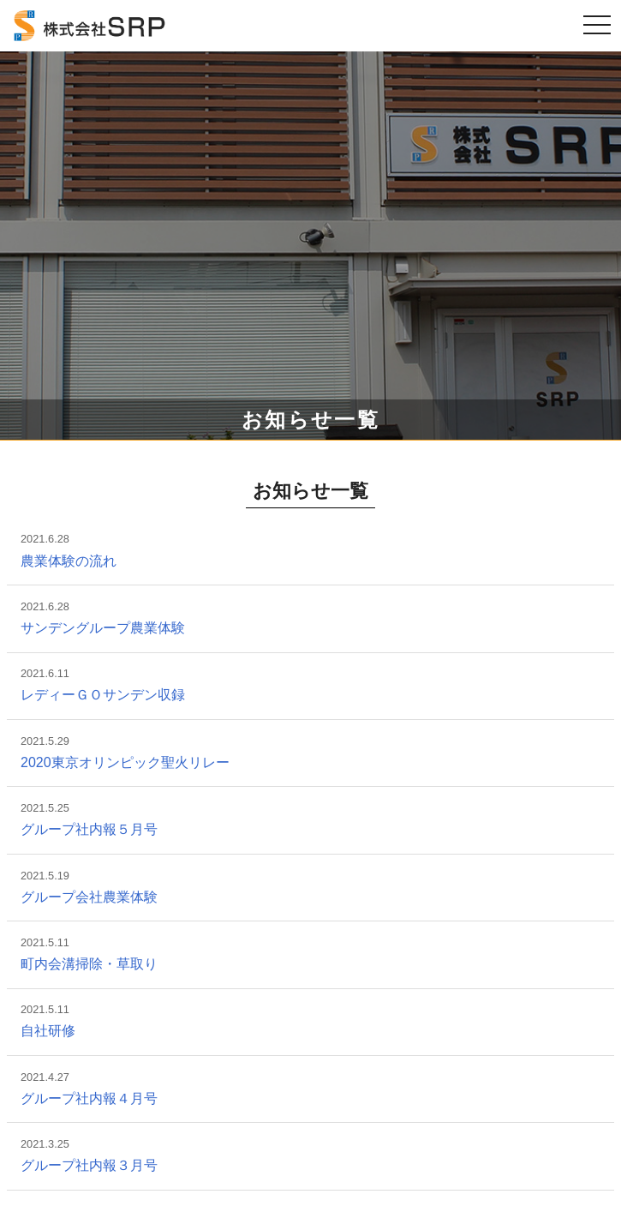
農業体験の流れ (68, 561)
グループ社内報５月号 (89, 829)
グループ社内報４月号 (89, 1098)
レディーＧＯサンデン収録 (103, 694)
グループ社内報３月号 (89, 1165)
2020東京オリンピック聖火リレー (125, 762)
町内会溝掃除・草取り (89, 964)
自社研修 (48, 1030)
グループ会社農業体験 (89, 897)
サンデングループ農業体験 (103, 628)
